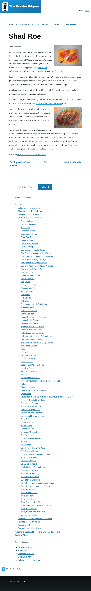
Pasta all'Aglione (25, 547)
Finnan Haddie (27, 291)
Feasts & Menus (22, 535)
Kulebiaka (25, 352)
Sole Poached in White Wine (33, 448)
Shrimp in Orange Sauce (31, 432)
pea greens (17, 71)
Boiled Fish (25, 228)
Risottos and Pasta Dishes (29, 522)
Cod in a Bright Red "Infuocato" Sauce (37, 266)
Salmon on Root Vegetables (32, 413)
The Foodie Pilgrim (24, 6)
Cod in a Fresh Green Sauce (33, 269)
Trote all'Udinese (28, 489)
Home (11, 24)
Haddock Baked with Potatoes (33, 317)
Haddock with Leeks (29, 323)
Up (45, 162)
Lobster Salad (27, 362)
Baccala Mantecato (29, 224)
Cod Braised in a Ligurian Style (34, 260)
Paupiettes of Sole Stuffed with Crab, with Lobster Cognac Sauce (48, 397)
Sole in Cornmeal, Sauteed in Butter (36, 454)
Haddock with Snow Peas (31, 330)
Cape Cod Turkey (28, 237)
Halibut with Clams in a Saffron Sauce (37, 336)
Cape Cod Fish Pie (29, 234)
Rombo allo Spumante (30, 410)
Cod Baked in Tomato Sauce (33, 250)
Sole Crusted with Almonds (32, 438)
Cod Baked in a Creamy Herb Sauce (36, 253)
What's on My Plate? (27, 24)
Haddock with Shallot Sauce (32, 327)
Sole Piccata (26, 445)
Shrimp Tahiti (26, 426)
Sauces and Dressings (27, 525)
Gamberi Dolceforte (29, 311)
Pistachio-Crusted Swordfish (33, 400)
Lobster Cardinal (28, 359)
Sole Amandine (27, 435)
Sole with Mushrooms (30, 458)
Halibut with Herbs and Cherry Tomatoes (38, 343)
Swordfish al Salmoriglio (31, 473)
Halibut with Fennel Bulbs (31, 339)
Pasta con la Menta (26, 554)
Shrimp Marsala (72, 162)
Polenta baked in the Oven (29, 560)
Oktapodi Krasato (28, 387)
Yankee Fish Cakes (29, 515)
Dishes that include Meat (28, 214)
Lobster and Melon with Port (32, 365)
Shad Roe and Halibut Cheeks (49, 103)
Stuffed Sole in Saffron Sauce (33, 467)
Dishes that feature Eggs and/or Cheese (35, 519)
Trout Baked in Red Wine (31, 502)
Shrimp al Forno (27, 429)
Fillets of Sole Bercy (29, 288)
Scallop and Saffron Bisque (20, 164)
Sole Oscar (25, 442)
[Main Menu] (83, 11)
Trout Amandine (27, 499)
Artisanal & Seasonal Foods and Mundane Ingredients (38, 532)
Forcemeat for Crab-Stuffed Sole (34, 304)
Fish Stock (25, 295)
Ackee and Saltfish (29, 221)
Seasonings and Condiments (30, 528)
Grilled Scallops (27, 314)
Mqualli (24, 374)
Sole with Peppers (28, 461)
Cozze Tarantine (27, 279)
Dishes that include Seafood (65, 24)
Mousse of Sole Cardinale (32, 371)
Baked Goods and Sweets (29, 208)
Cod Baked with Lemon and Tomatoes (37, 256)
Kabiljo (24, 349)
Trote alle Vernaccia (29, 493)
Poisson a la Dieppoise (30, 403)
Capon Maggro (27, 240)
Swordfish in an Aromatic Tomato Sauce (37, 483)
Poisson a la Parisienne (31, 406)
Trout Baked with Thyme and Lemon (36, 505)
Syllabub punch (24, 557)
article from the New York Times (31, 154)
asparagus (42, 67)
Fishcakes (25, 301)
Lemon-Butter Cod (28, 355)
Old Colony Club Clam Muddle (33, 390)
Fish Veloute (26, 298)
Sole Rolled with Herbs (30, 451)
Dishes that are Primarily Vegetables (33, 211)
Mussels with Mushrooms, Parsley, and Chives (40, 381)
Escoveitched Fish (28, 285)
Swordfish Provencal (29, 470)
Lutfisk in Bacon (27, 368)
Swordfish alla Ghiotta (30, 477)
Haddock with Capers (30, 320)
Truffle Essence (24, 550)
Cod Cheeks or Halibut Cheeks (34, 263)
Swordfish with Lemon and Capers (35, 486)
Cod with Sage (27, 272)
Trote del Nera (27, 496)
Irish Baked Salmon (29, 346)
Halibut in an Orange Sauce (32, 333)
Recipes (45, 24)
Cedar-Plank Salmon (29, 244)
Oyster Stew (26, 394)
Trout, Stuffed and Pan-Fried (33, 512)
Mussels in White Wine (30, 378)
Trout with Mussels (29, 509)
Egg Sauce (25, 282)
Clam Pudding (27, 247)
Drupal (20, 581)
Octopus (24, 384)
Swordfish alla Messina (30, 480)
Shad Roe (25, 419)
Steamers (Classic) (29, 464)
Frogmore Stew (27, 307)
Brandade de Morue (29, 231)
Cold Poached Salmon (30, 276)
